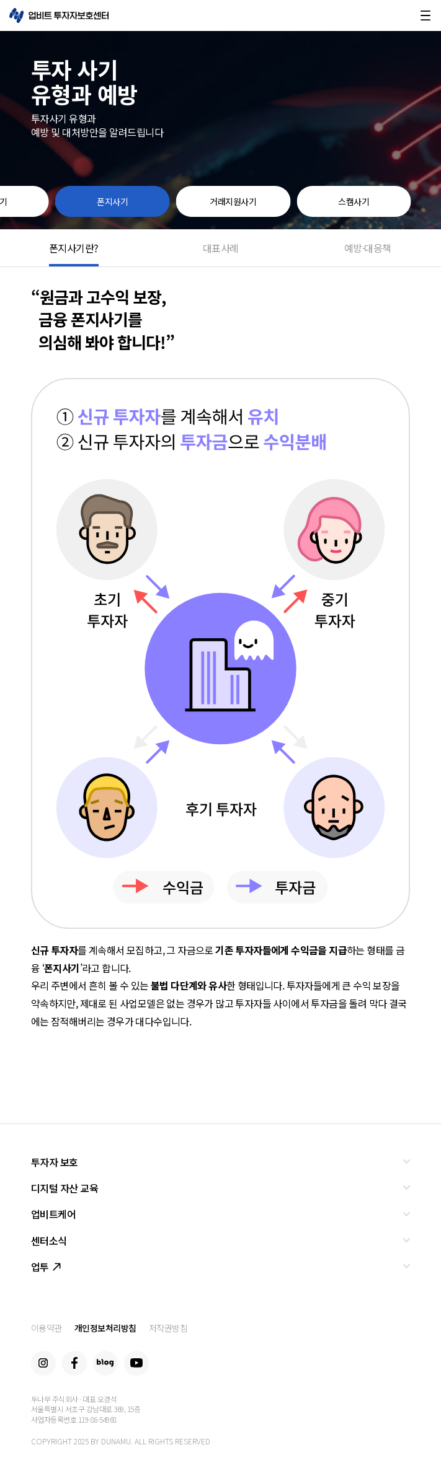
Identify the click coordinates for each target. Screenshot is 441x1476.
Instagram (43, 1363)
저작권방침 (168, 1328)
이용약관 (46, 1328)
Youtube (136, 1363)
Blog (105, 1363)
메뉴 (425, 15)
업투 (46, 1266)
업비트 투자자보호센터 (59, 15)
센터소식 (49, 1240)
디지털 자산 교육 (65, 1188)
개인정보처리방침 (105, 1328)
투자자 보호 (54, 1162)
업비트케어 (53, 1214)
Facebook (74, 1363)
